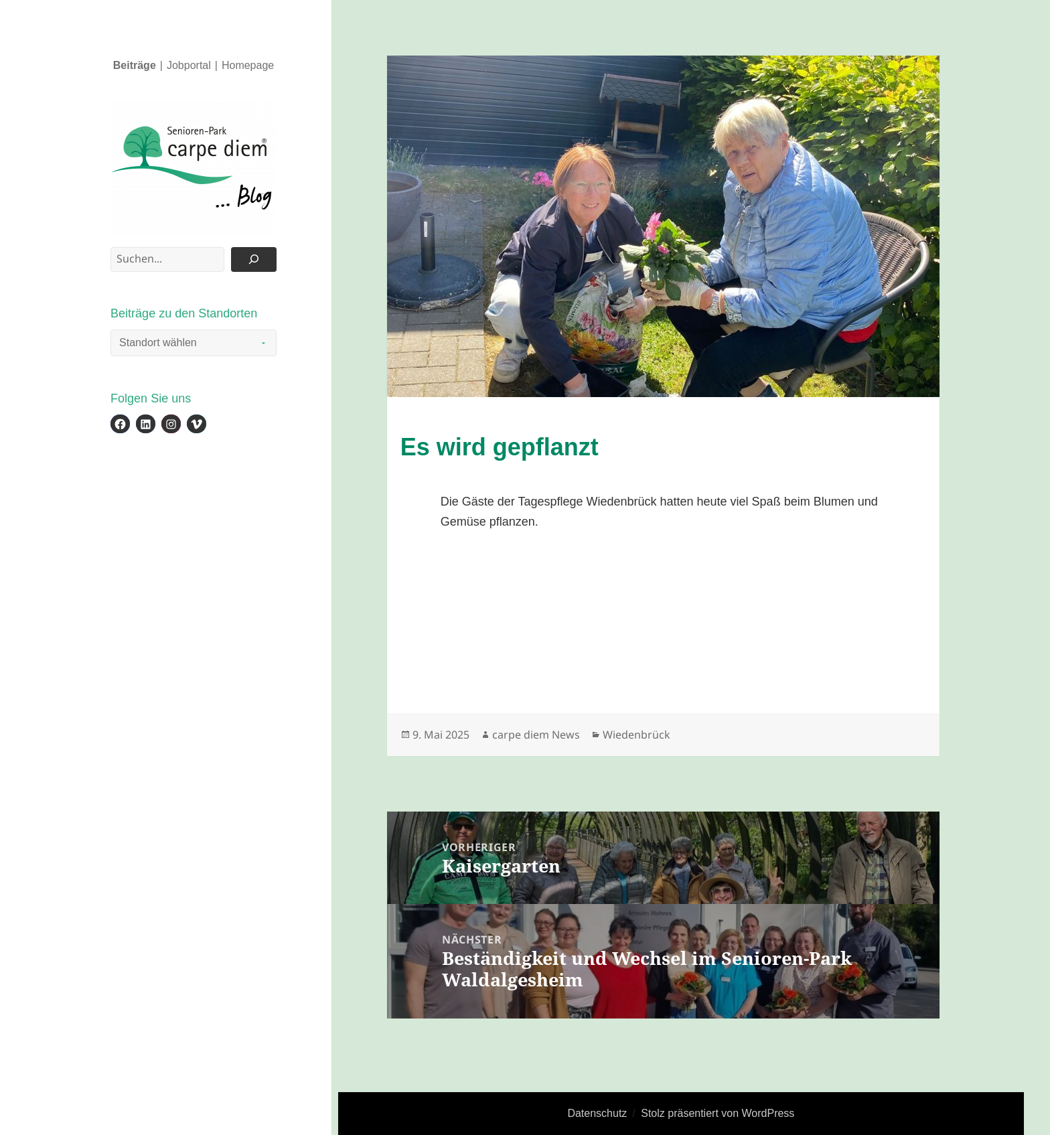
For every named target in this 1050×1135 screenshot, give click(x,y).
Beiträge (134, 65)
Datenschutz (597, 1113)
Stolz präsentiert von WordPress (717, 1113)
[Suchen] (254, 259)
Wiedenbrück (636, 734)
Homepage (248, 65)
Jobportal (189, 65)
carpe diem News (536, 734)
